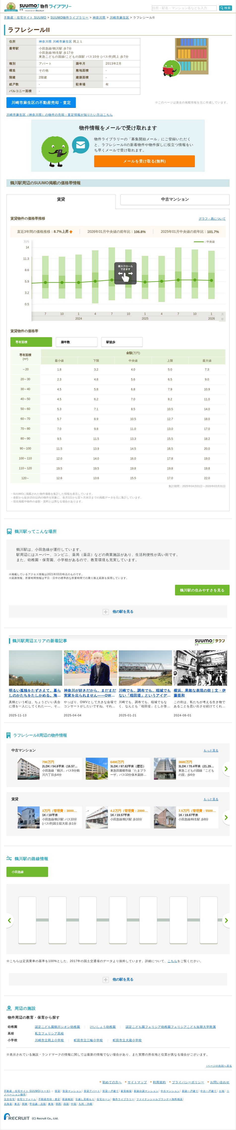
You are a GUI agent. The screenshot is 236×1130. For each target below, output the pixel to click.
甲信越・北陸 (38, 1104)
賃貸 (57, 1091)
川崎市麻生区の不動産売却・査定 (41, 102)
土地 (221, 1091)
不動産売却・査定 (49, 1099)
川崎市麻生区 (119, 17)
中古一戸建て (208, 1091)
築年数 (65, 342)
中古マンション (170, 1091)
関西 (58, 1104)
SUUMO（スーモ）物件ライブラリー (37, 7)
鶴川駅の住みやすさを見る (202, 590)
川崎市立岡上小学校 (49, 1040)
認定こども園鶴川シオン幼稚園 (57, 1027)
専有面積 (21, 342)
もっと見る (211, 750)
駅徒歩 (110, 342)
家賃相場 (126, 1091)
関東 (25, 1104)
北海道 (8, 1104)
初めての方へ (112, 1082)
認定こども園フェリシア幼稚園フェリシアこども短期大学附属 (171, 1027)
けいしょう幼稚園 (103, 1027)
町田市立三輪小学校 (88, 1040)
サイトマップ (137, 1082)
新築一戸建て (190, 1091)
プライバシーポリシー (188, 1082)
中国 (73, 1104)
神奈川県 (99, 17)
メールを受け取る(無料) (144, 161)
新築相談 (67, 1099)
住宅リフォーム (26, 1099)
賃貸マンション (72, 1091)
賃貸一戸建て (110, 1091)
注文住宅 (9, 1099)
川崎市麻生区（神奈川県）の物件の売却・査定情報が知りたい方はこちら (59, 115)
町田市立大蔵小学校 (127, 1040)
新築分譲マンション (146, 1091)
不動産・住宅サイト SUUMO (25, 17)
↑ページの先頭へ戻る (219, 1065)
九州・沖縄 (85, 1104)
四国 (66, 1104)
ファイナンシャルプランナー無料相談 (159, 1099)
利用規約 (159, 1082)
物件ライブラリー (123, 1099)
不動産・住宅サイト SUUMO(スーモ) (27, 1091)
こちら (172, 961)
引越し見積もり (84, 1099)
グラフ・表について (212, 218)
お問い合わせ (220, 1082)
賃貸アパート (92, 1091)
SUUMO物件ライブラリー (70, 17)
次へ (226, 920)
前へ (10, 920)
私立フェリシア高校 (49, 1033)
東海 (51, 1104)
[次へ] (226, 768)
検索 (227, 8)
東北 (17, 1104)
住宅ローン (103, 1099)
